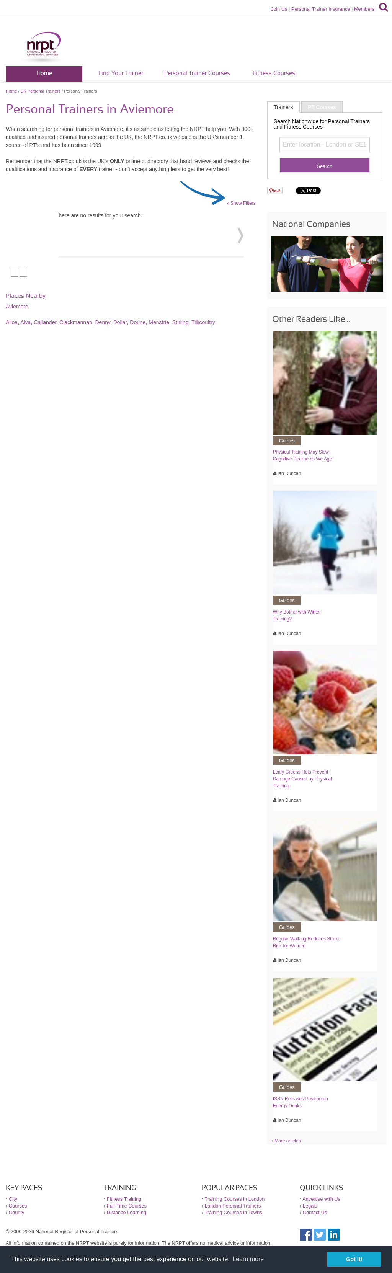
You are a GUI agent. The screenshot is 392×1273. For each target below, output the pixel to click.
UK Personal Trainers (41, 91)
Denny (102, 322)
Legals (310, 1206)
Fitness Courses (274, 73)
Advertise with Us (321, 1199)
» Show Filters (241, 203)
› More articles (286, 1141)
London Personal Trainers (233, 1206)
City (13, 1199)
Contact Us (315, 1212)
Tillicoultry (203, 322)
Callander (45, 322)
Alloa (12, 322)
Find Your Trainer (120, 73)
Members (364, 9)
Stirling (180, 322)
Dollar (120, 322)
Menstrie (159, 322)
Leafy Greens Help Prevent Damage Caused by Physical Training (302, 778)
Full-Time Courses (127, 1206)
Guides (287, 441)
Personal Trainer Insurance (320, 9)
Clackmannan (75, 322)
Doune (137, 322)
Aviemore (17, 307)
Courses (18, 1206)
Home (44, 73)
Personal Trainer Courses (197, 73)
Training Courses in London (235, 1199)
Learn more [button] (248, 1259)
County (16, 1212)
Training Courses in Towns (233, 1212)
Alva (25, 322)
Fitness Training (124, 1199)
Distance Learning (126, 1212)
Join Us (279, 9)
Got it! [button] (354, 1259)
